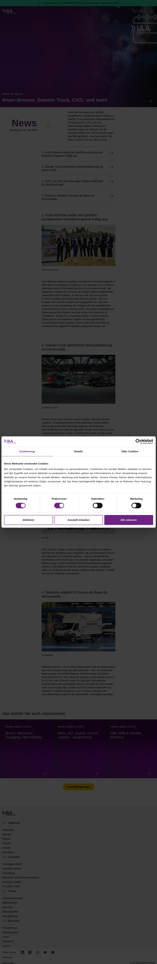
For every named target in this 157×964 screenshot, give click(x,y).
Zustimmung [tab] (27, 451)
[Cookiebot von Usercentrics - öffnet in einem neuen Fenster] (138, 441)
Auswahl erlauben (78, 519)
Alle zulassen (128, 519)
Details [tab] (78, 451)
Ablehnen (28, 519)
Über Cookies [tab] (130, 451)
